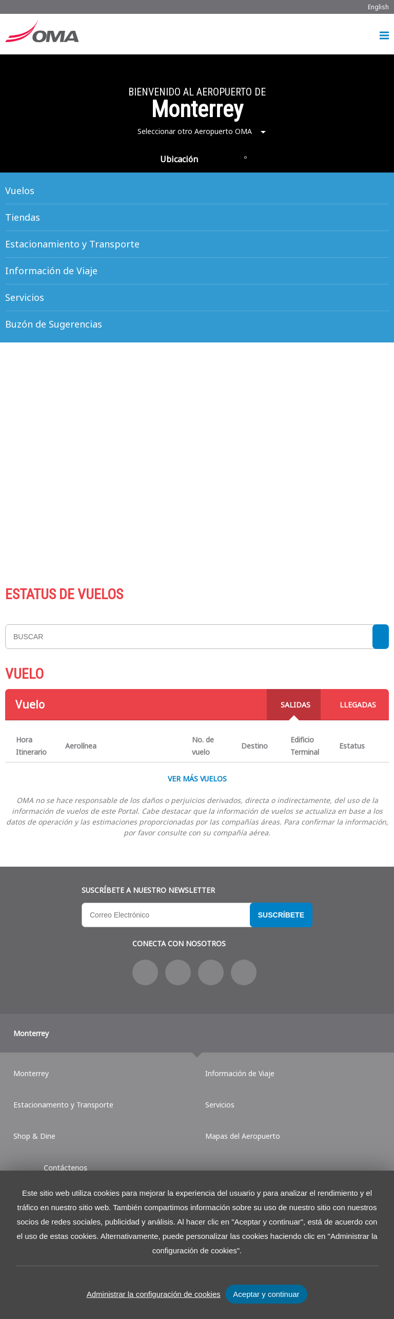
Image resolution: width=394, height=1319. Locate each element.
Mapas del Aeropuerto (242, 1136)
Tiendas (22, 217)
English (378, 7)
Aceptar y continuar (266, 1294)
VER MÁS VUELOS (197, 778)
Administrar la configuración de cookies (154, 1294)
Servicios (24, 297)
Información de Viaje (51, 270)
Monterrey (31, 1033)
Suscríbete (281, 915)
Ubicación (179, 159)
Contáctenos (65, 1168)
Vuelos (19, 190)
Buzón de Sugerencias (53, 324)
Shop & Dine (34, 1136)
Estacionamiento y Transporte (72, 244)
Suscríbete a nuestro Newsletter (148, 890)
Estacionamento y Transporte (63, 1105)
